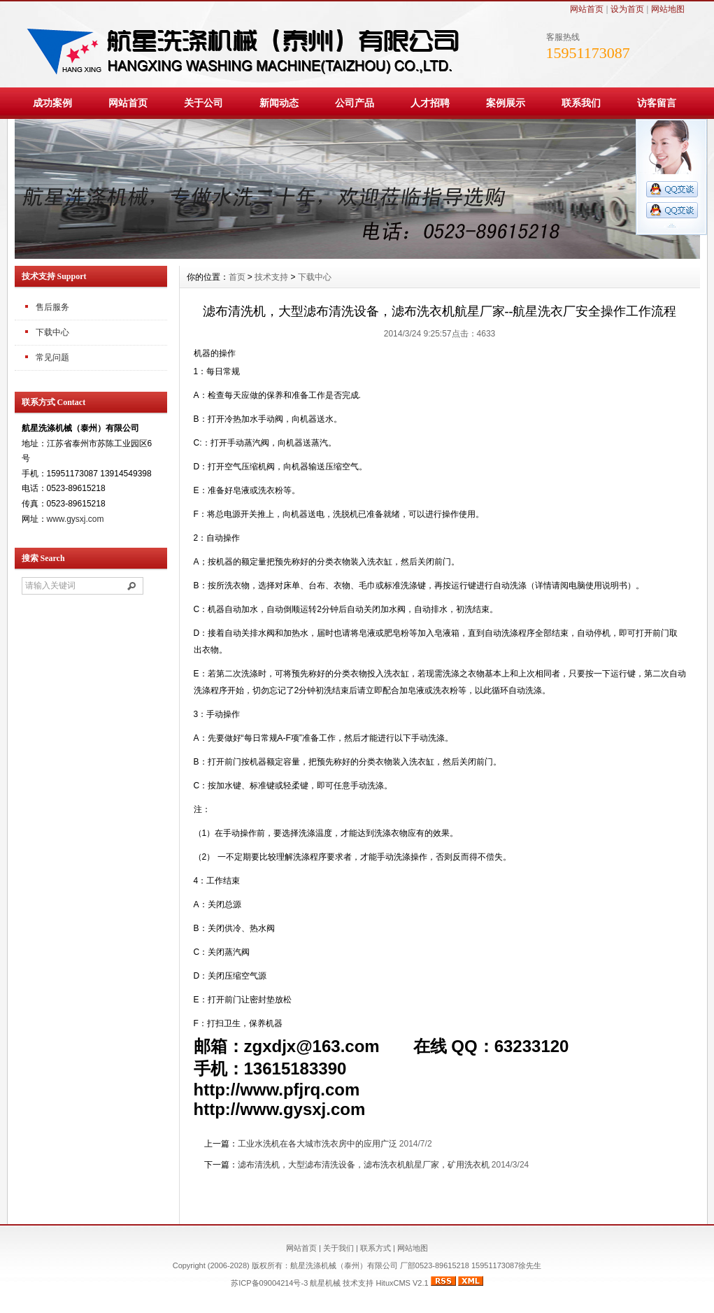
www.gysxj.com (75, 519)
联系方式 (375, 1248)
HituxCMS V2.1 (402, 1283)
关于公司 (203, 102)
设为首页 (627, 9)
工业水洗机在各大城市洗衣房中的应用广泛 (317, 1144)
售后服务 (52, 307)
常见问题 (52, 357)
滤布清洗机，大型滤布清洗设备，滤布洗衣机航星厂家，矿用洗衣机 (364, 1165)
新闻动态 (279, 102)
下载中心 (52, 332)
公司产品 (354, 102)
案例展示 (505, 102)
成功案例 (52, 102)
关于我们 (338, 1248)
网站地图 (668, 9)
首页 (237, 277)
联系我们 (581, 102)
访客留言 (656, 102)
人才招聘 (430, 102)
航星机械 (325, 1283)
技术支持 (271, 277)
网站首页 (587, 9)
